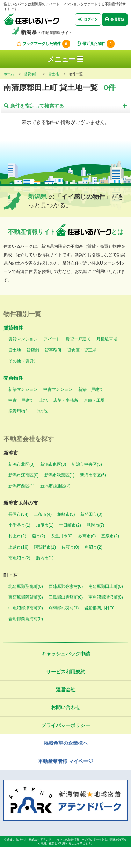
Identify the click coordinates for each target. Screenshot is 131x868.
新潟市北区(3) (21, 464)
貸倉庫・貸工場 (81, 350)
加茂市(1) (45, 525)
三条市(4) (43, 514)
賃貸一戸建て (78, 339)
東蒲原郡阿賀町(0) (25, 597)
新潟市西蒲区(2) (55, 485)
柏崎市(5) (66, 514)
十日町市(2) (70, 525)
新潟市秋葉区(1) (59, 475)
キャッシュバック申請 (65, 653)
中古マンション (58, 389)
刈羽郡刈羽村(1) (64, 608)
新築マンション (23, 389)
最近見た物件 (96, 44)
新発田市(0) (91, 514)
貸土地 (14, 350)
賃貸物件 (13, 328)
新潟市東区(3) (53, 464)
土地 (43, 400)
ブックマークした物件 (43, 44)
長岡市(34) (18, 514)
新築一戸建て (90, 389)
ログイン (88, 19)
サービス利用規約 (65, 671)
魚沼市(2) (93, 547)
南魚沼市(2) (19, 557)
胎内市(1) (45, 557)
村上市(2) (17, 536)
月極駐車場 (106, 339)
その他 (41, 411)
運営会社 (65, 689)
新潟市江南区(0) (23, 475)
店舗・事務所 (65, 400)
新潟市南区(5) (93, 475)
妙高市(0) (87, 536)
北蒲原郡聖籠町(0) (25, 586)
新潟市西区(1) (21, 485)
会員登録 (114, 19)
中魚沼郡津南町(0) (25, 608)
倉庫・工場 (94, 400)
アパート (51, 339)
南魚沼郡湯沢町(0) (105, 597)
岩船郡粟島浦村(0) (25, 618)
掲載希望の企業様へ (66, 743)
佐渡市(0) (70, 547)
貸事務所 (53, 350)
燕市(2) (38, 536)
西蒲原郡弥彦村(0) (66, 586)
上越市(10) (18, 547)
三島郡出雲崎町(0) (66, 597)
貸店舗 (33, 350)
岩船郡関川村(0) (99, 608)
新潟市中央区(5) (87, 464)
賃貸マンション (23, 339)
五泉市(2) (110, 536)
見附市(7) (95, 525)
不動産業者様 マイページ (65, 761)
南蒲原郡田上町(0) (105, 586)
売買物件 (13, 378)
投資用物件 (18, 411)
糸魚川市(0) (62, 536)
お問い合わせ (65, 707)
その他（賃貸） (23, 360)
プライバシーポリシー (65, 725)
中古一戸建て (21, 400)
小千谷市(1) (19, 525)
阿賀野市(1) (45, 547)
